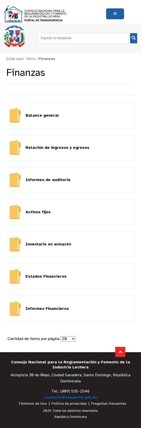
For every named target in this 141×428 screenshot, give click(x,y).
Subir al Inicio (120, 352)
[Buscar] (133, 38)
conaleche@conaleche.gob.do (70, 397)
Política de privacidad (69, 404)
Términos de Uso (32, 404)
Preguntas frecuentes (108, 404)
